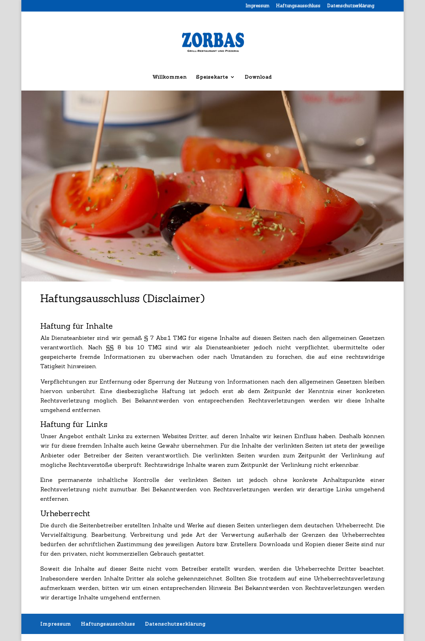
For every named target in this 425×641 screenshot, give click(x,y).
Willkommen (169, 77)
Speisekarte (212, 77)
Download (258, 77)
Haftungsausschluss (298, 6)
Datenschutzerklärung (350, 6)
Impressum (257, 6)
